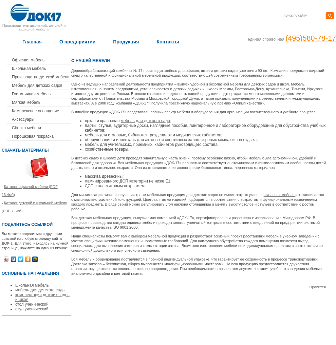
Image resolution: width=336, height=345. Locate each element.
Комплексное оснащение (35, 111)
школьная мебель (32, 285)
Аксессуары (23, 119)
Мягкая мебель (26, 102)
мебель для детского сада (39, 290)
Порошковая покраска (33, 136)
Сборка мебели (26, 128)
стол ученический (32, 304)
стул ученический (32, 309)
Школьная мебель (29, 68)
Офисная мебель (28, 60)
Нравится (317, 287)
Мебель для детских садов (37, 85)
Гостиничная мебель (31, 94)
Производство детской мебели (41, 77)
